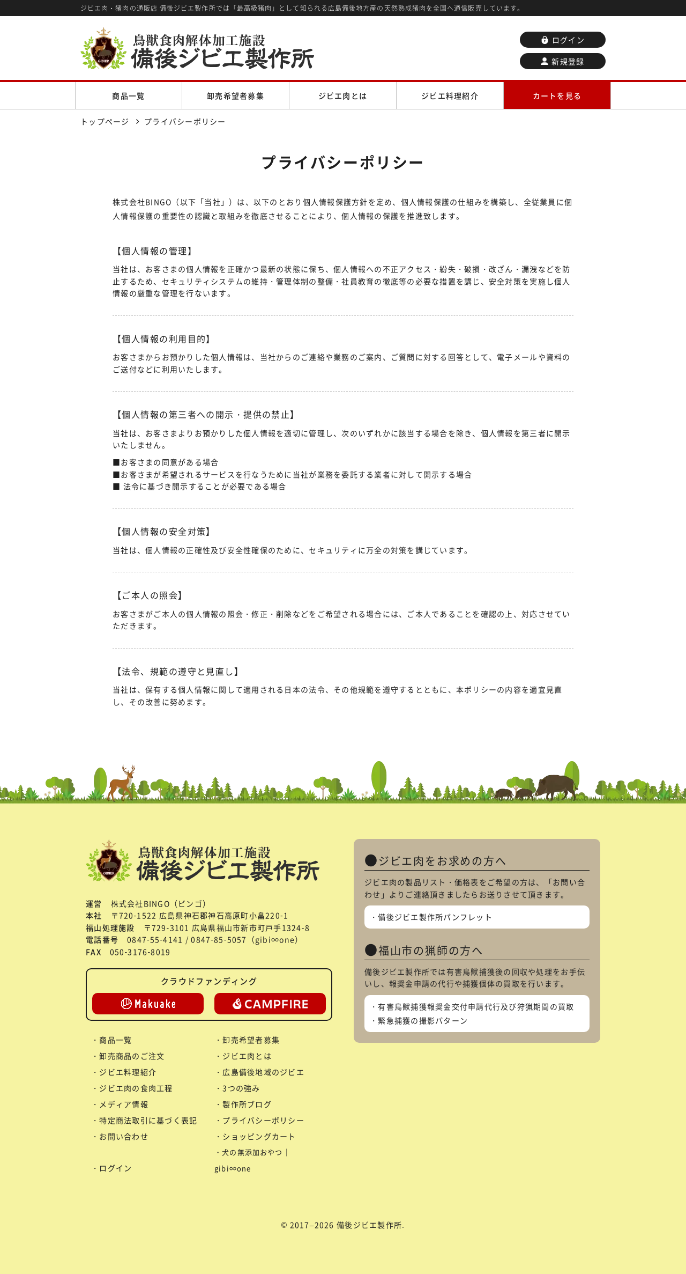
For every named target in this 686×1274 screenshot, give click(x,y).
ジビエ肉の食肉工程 (136, 1087)
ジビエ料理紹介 (450, 95)
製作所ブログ (247, 1104)
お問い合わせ (123, 1136)
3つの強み (241, 1087)
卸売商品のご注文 (132, 1055)
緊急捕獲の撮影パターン (423, 1020)
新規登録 (562, 61)
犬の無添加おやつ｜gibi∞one (252, 1160)
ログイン (563, 39)
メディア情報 (123, 1104)
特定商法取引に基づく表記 (148, 1120)
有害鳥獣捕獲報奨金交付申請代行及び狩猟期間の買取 (476, 1006)
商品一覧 (128, 95)
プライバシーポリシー (263, 1120)
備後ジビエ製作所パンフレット (435, 916)
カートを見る (557, 95)
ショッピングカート (259, 1136)
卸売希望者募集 (235, 95)
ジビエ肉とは (343, 95)
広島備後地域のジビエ (263, 1071)
